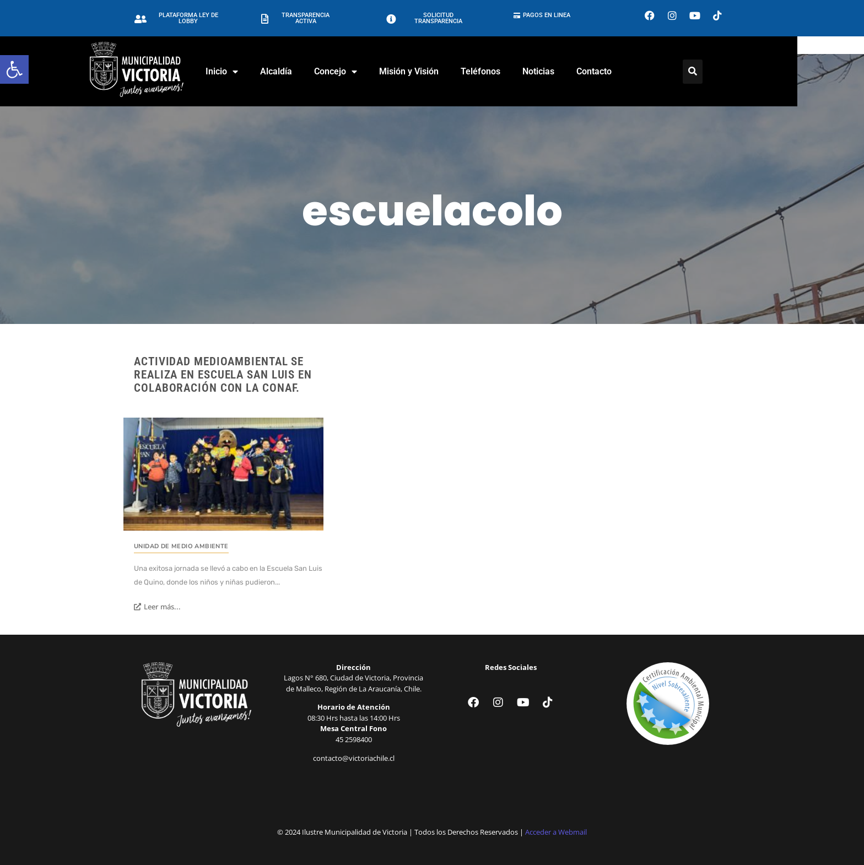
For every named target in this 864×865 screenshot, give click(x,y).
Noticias (572, 71)
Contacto (627, 71)
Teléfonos (514, 71)
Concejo (369, 72)
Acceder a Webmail (556, 832)
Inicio (255, 72)
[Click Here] (726, 72)
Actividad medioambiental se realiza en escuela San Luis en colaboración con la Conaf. (223, 374)
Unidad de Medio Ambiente (181, 546)
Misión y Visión (442, 71)
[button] (14, 69)
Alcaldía (310, 71)
